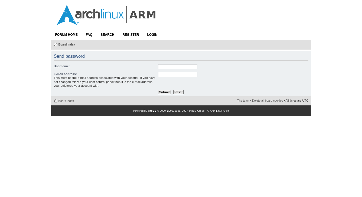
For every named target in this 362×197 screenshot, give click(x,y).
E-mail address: (65, 74)
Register (130, 35)
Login (152, 35)
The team (243, 100)
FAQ (89, 35)
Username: (62, 66)
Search (108, 35)
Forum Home (66, 35)
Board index (66, 44)
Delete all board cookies (267, 100)
